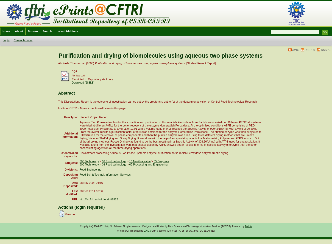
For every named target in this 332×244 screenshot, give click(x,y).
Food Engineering (90, 169)
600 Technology (89, 161)
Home (6, 31)
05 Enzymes (161, 161)
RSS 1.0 (310, 50)
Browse (33, 31)
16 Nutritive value (140, 161)
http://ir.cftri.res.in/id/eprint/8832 (99, 199)
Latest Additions (67, 31)
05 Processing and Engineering (148, 164)
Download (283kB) (83, 82)
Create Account (23, 40)
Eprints (248, 226)
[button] (61, 213)
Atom (295, 50)
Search (47, 31)
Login (6, 40)
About (19, 31)
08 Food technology (114, 161)
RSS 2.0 (326, 50)
